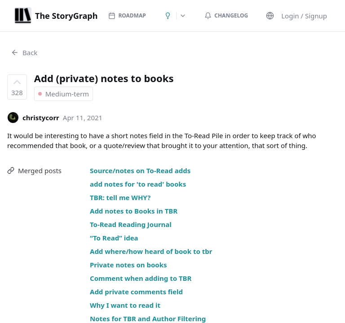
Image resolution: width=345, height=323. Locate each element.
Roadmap (127, 15)
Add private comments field (136, 291)
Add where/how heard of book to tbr (151, 251)
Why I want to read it (125, 305)
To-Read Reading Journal (131, 224)
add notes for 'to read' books (138, 183)
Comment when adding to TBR (140, 278)
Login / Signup (304, 15)
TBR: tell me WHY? (120, 197)
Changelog (226, 15)
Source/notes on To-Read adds (140, 170)
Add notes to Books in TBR (133, 210)
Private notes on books (128, 264)
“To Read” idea (114, 237)
